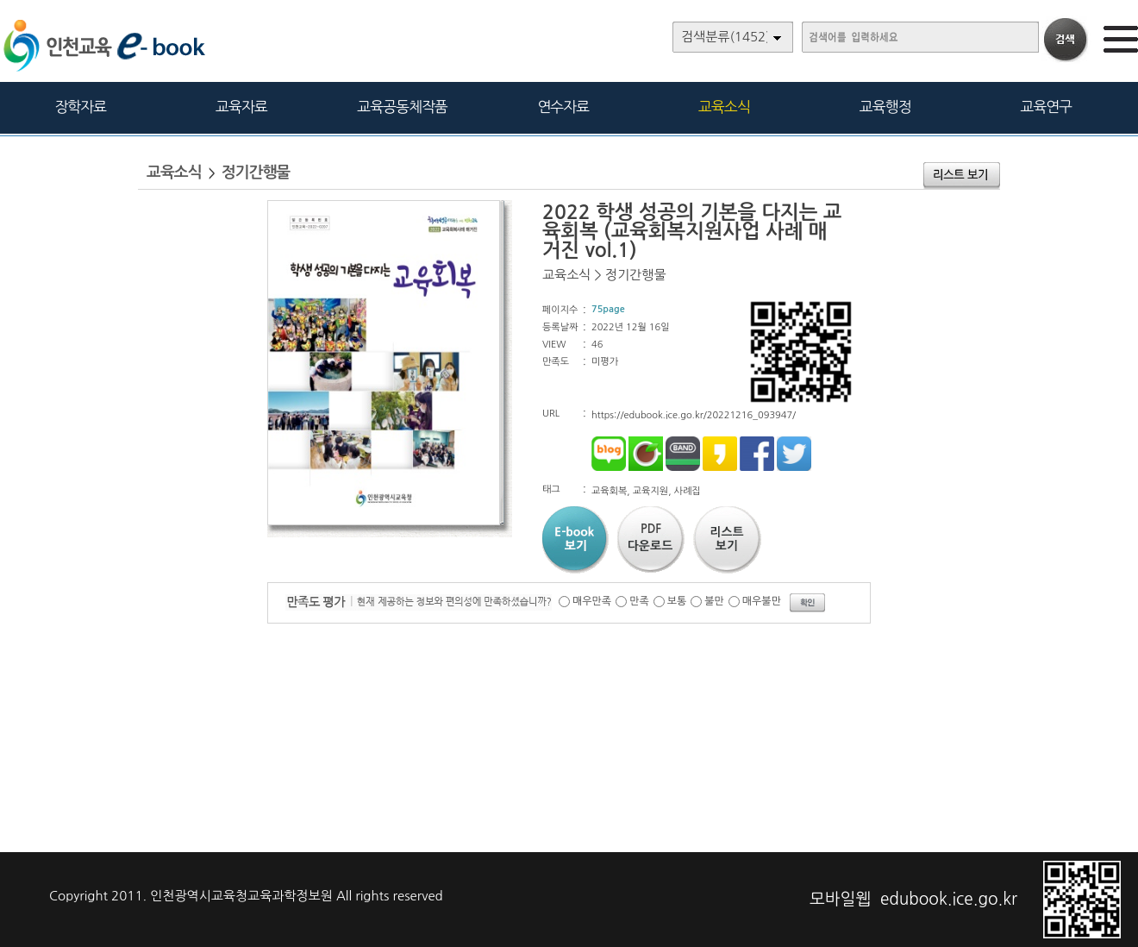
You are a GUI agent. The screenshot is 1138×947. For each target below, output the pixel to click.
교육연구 (1046, 106)
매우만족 (591, 601)
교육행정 (885, 106)
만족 (639, 601)
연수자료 (563, 106)
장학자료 (80, 106)
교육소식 (724, 106)
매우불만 (761, 601)
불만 (714, 601)
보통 (677, 601)
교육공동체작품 (402, 106)
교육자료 (241, 106)
